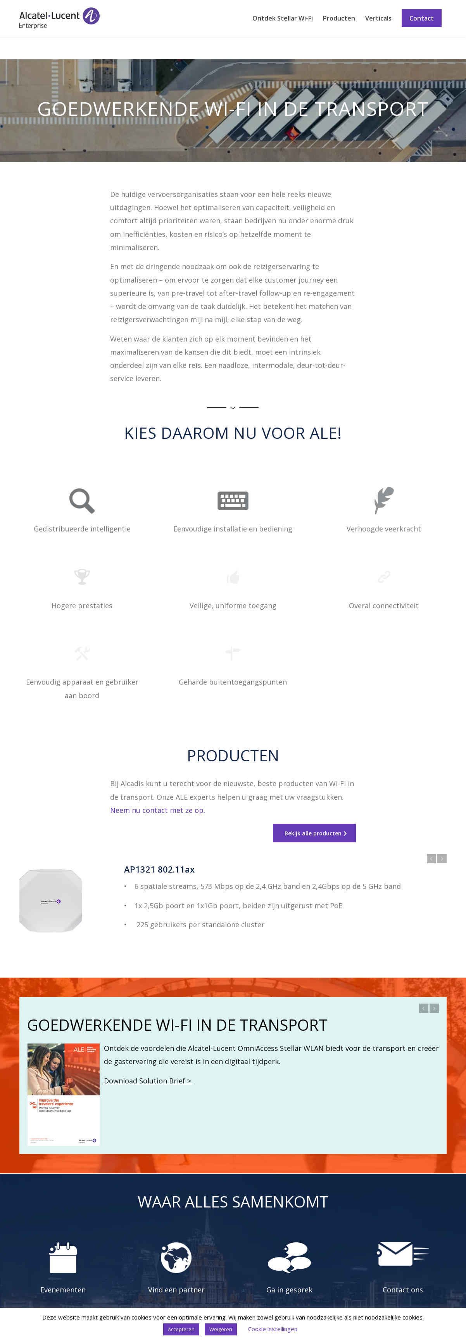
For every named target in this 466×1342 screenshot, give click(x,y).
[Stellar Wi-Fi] (59, 18)
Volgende (442, 858)
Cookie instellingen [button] (272, 1329)
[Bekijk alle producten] (314, 833)
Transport (34, 48)
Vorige (431, 858)
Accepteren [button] (181, 1329)
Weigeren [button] (220, 1329)
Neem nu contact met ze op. (157, 810)
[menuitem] (282, 18)
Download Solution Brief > (148, 1080)
